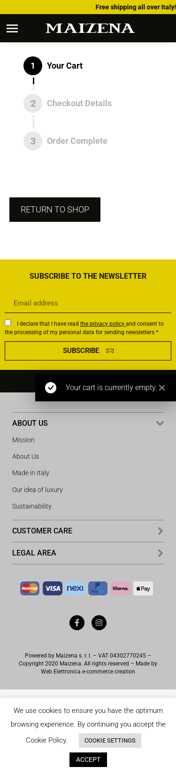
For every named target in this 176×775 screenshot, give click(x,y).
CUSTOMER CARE (42, 530)
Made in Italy (30, 473)
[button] (88, 423)
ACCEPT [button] (88, 759)
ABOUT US (30, 423)
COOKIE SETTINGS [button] (110, 740)
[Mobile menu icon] (12, 28)
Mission (23, 440)
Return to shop (55, 209)
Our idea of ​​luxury (37, 489)
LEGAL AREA (34, 552)
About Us (25, 456)
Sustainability (32, 506)
